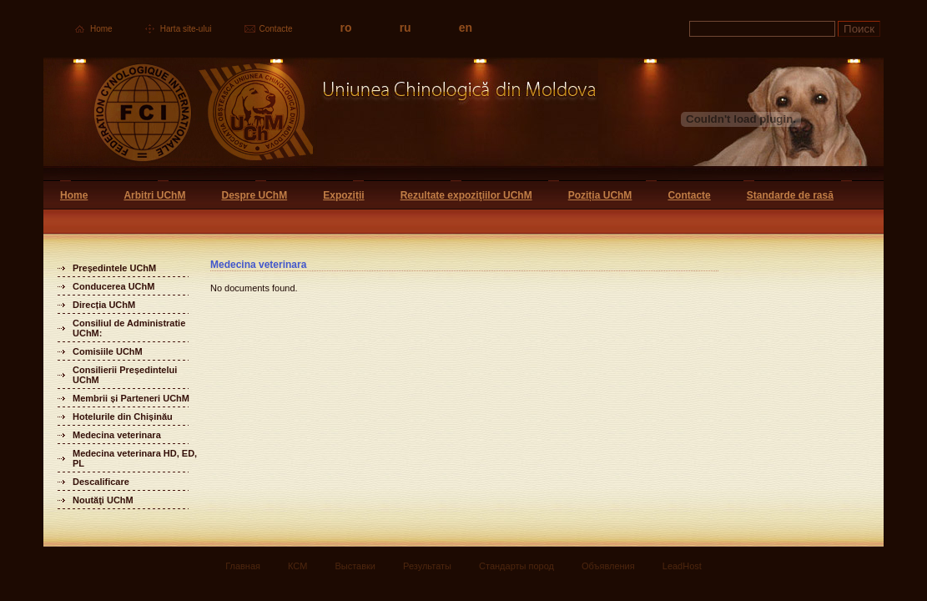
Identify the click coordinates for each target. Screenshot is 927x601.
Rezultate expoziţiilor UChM (466, 195)
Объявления (608, 566)
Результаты (427, 566)
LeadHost (682, 566)
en (465, 27)
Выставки (355, 566)
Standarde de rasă (790, 195)
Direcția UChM (104, 305)
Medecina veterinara (117, 435)
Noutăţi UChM (103, 500)
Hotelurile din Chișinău (123, 417)
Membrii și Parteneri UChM (131, 398)
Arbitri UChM (154, 195)
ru (405, 27)
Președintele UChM (114, 268)
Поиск (859, 29)
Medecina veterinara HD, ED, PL (135, 458)
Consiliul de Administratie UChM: (129, 328)
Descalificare (101, 482)
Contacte (276, 28)
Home (101, 28)
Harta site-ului (186, 28)
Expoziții (343, 195)
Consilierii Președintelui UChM (125, 375)
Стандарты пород (516, 566)
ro (346, 27)
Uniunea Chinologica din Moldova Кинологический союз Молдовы (320, 119)
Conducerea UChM (113, 286)
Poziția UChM (600, 195)
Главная (242, 566)
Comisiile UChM (108, 351)
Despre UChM (254, 195)
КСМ (297, 566)
